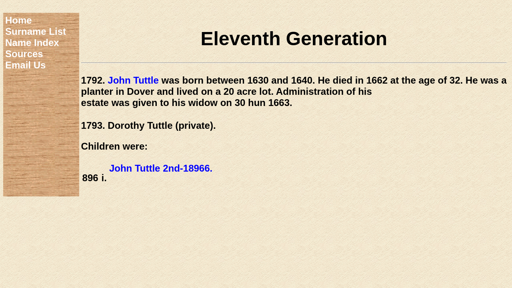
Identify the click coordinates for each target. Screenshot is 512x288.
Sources (24, 53)
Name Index (32, 42)
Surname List (35, 31)
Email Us (25, 65)
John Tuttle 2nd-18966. (160, 168)
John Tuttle (133, 80)
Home (18, 20)
